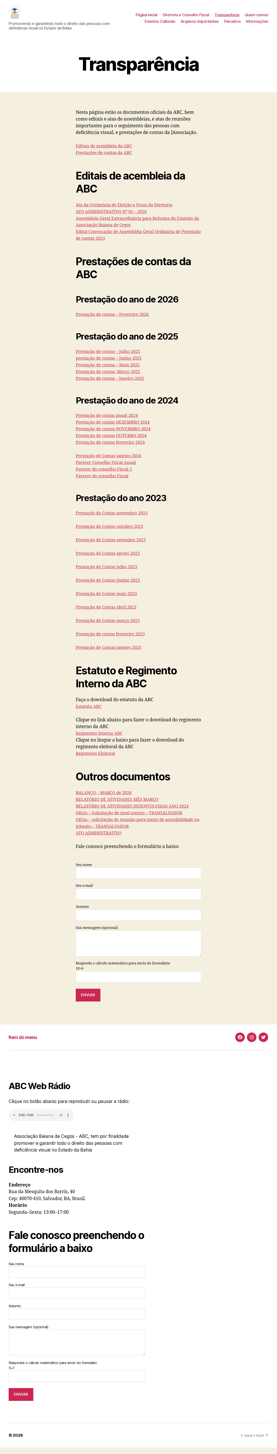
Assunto (138, 919)
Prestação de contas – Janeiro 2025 (113, 385)
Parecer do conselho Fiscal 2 (106, 476)
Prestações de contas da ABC (106, 159)
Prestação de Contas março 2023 (110, 627)
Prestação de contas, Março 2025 (110, 378)
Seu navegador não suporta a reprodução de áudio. (41, 1121)
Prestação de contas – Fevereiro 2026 (115, 321)
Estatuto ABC (89, 713)
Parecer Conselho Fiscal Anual (108, 469)
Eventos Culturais (160, 24)
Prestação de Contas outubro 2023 (112, 533)
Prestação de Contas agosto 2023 (110, 560)
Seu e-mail (138, 898)
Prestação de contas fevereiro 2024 (113, 449)
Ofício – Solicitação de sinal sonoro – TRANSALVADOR (133, 819)
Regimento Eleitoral (97, 760)
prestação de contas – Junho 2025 (111, 365)
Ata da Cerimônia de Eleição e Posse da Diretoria (128, 211)
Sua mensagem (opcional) (138, 947)
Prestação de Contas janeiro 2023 (111, 654)
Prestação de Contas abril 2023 (108, 614)
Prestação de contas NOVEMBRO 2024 (116, 435)
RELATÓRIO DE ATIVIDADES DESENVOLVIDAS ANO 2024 (137, 813)
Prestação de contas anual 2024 (109, 422)
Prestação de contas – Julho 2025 (110, 358)
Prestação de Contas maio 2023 (109, 600)
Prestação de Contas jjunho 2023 (110, 587)
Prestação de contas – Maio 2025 (110, 371)
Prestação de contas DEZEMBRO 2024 (116, 429)
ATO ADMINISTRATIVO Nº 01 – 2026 (114, 218)
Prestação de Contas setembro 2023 (113, 546)
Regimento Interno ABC (101, 740)
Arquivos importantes (200, 24)
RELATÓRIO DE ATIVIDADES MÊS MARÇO (120, 806)
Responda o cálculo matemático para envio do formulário (138, 988)
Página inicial (146, 18)
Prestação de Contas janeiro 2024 (111, 462)
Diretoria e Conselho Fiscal (186, 18)
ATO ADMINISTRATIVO (100, 840)
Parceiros (232, 24)
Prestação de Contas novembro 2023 (114, 520)
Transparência (226, 18)
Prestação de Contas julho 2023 (109, 573)
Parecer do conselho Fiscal (104, 482)
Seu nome (138, 877)
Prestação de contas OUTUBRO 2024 (114, 442)
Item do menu (25, 1044)
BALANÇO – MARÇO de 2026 (106, 799)
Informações (257, 24)
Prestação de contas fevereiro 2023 (113, 641)
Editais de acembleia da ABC (106, 152)
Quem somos (256, 18)
